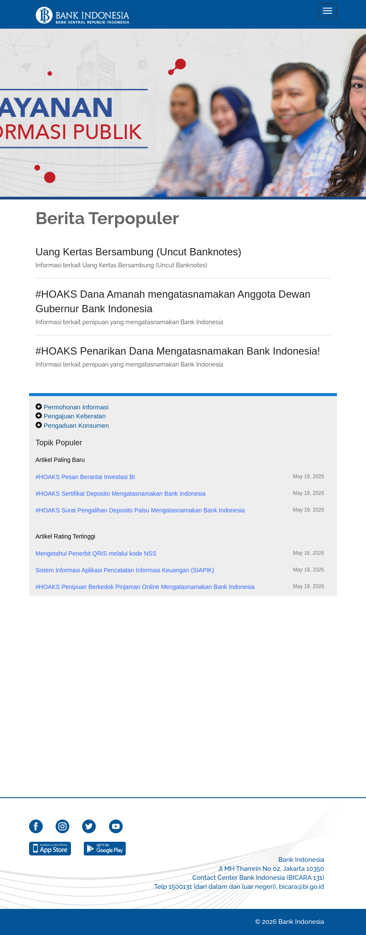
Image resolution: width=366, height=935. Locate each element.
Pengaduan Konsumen (76, 425)
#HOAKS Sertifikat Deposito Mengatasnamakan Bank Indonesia (179, 493)
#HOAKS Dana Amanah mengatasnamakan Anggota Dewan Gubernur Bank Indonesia (172, 301)
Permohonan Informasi (76, 407)
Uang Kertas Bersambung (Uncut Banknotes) (138, 251)
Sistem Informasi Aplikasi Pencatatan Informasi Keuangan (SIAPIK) (179, 570)
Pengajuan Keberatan (75, 416)
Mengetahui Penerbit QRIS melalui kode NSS (179, 553)
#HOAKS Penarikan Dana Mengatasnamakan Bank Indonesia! (177, 351)
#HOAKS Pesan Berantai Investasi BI (179, 476)
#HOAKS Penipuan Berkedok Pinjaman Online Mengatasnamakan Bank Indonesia (179, 586)
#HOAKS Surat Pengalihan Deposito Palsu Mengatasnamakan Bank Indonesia (179, 510)
